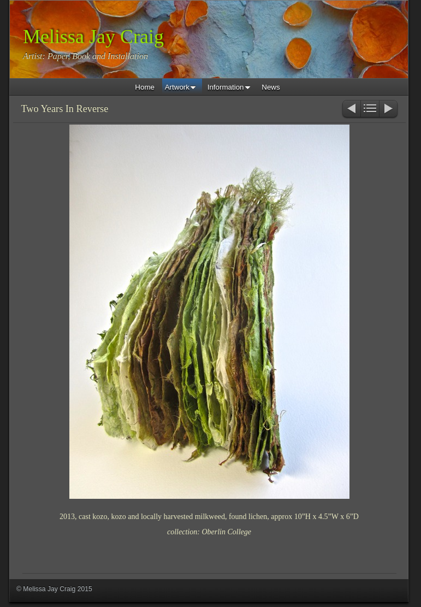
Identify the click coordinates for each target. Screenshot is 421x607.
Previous (350, 109)
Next (389, 109)
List (370, 109)
